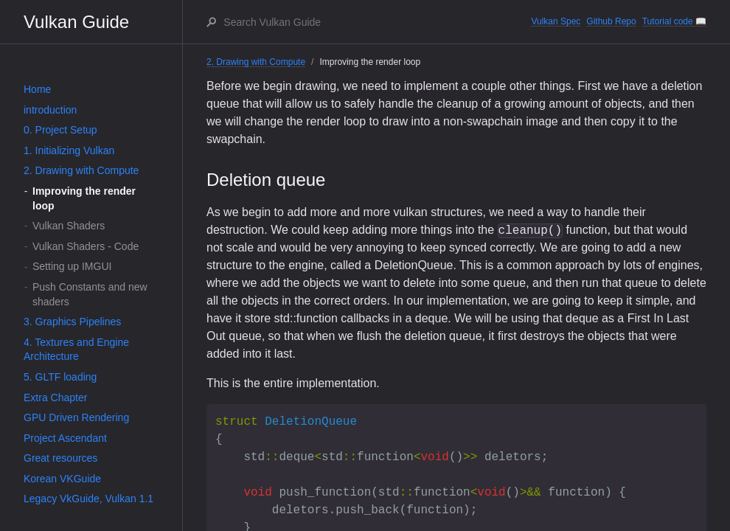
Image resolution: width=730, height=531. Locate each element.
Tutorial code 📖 (674, 21)
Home (37, 89)
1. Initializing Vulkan (69, 150)
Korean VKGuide (62, 479)
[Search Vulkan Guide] (376, 22)
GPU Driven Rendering (76, 417)
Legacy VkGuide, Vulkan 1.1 (88, 498)
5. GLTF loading (60, 377)
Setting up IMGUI (71, 266)
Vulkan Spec (555, 21)
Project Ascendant (65, 438)
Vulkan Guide (76, 22)
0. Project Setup (60, 130)
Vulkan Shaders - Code (85, 246)
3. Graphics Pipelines (72, 321)
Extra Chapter (55, 397)
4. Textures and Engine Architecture (76, 349)
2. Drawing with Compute (81, 170)
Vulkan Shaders (68, 226)
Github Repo (611, 21)
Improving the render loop (84, 198)
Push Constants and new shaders (89, 294)
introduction (50, 110)
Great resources (60, 458)
